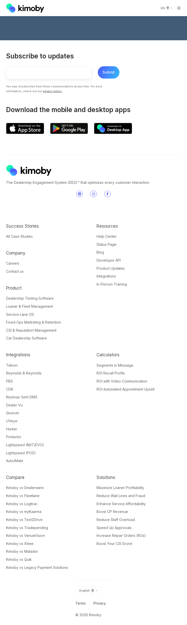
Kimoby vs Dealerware (25, 487)
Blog (100, 252)
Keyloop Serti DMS (21, 397)
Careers (12, 263)
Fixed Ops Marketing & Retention (33, 322)
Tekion (12, 365)
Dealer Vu (14, 405)
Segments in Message (115, 365)
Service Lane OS (20, 314)
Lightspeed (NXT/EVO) (25, 445)
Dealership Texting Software (30, 298)
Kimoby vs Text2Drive (24, 519)
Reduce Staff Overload (116, 519)
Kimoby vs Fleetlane (23, 496)
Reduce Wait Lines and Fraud (121, 496)
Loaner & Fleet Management (29, 306)
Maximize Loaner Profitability (120, 487)
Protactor (13, 437)
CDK (9, 389)
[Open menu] (179, 8)
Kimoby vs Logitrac (22, 504)
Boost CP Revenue (112, 511)
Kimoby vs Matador (22, 551)
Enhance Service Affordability (121, 504)
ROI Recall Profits (111, 373)
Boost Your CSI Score (114, 543)
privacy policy (52, 91)
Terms (80, 603)
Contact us (15, 271)
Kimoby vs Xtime (20, 543)
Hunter (11, 429)
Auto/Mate (14, 461)
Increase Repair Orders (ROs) (121, 535)
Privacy (100, 603)
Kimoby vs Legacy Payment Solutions (37, 567)
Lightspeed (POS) (21, 453)
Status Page (106, 244)
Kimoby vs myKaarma (23, 511)
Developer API (109, 260)
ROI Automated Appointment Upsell (125, 389)
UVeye (11, 421)
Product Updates (111, 268)
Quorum (12, 413)
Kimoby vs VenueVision (25, 535)
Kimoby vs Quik (19, 559)
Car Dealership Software (26, 338)
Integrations (106, 276)
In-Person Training (112, 284)
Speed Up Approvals (114, 528)
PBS (9, 381)
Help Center (107, 236)
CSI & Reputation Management (31, 330)
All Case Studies (19, 236)
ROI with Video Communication (122, 381)
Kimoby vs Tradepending (27, 528)
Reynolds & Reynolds (24, 373)
